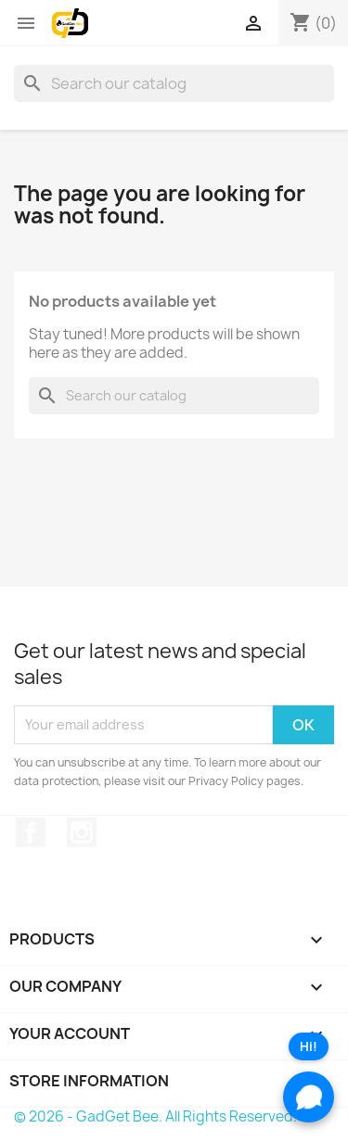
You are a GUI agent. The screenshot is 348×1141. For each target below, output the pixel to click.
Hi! (308, 1046)
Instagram (82, 832)
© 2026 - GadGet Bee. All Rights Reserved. (155, 1116)
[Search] (174, 83)
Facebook (30, 832)
